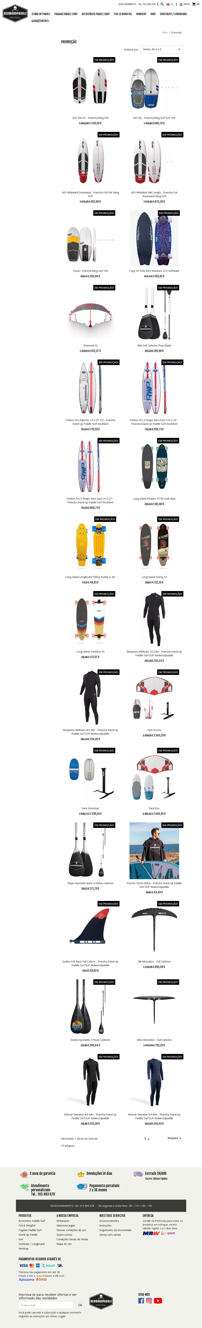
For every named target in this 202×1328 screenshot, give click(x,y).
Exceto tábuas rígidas (156, 1178)
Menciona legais (66, 1225)
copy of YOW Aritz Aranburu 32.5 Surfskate (154, 270)
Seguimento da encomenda (115, 1230)
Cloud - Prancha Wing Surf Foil (90, 270)
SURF (153, 14)
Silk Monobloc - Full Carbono (154, 961)
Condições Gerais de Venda (72, 1239)
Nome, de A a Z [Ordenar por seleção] (162, 49)
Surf (21, 1239)
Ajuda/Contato (40, 21)
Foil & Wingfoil (123, 14)
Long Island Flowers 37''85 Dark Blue (154, 498)
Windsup (141, 14)
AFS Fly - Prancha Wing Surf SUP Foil (154, 117)
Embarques (63, 1221)
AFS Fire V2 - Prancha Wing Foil (90, 117)
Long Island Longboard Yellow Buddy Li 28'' (90, 577)
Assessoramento (109, 1221)
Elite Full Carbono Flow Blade (154, 345)
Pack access (154, 730)
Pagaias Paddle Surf (66, 14)
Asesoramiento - (137, 4)
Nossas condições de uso (71, 1230)
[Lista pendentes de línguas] (170, 4)
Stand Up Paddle (41, 14)
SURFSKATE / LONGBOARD (173, 14)
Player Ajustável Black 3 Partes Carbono (90, 883)
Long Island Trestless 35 (90, 651)
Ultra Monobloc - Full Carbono (154, 1040)
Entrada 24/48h (156, 1173)
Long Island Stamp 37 (154, 577)
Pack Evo (154, 808)
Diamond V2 (90, 345)
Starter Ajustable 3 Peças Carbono (90, 1040)
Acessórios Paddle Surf (96, 14)
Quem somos (64, 1234)
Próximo (175, 1138)
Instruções (105, 1225)
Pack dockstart (90, 808)
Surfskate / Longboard (31, 1244)
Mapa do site (64, 1244)
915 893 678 (87, 1205)
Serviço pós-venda (110, 1234)
